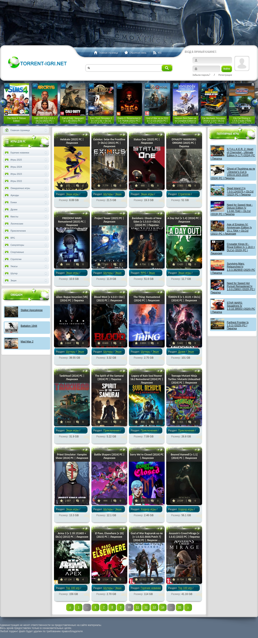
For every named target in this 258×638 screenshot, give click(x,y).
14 (162, 607)
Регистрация (225, 74)
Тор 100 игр (73, 588)
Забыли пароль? (201, 74)
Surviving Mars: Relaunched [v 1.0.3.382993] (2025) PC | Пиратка (233, 268)
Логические (13, 223)
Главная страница (17, 130)
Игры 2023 (13, 174)
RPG (143, 272)
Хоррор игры (148, 509)
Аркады (11, 195)
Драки (181, 351)
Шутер (11, 273)
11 (137, 607)
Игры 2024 (13, 166)
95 (179, 607)
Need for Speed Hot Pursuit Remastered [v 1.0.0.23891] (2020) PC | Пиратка (233, 288)
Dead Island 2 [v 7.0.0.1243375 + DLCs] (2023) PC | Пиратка (240, 191)
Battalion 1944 (29, 325)
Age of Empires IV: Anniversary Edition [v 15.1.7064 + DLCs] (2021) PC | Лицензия (231, 229)
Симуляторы (14, 245)
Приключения (111, 430)
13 (154, 607)
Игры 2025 (13, 159)
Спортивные (14, 252)
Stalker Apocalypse (32, 310)
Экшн (10, 280)
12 (145, 607)
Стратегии (184, 194)
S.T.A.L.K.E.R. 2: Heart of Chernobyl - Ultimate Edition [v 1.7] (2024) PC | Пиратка (233, 154)
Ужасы (11, 266)
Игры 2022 (13, 181)
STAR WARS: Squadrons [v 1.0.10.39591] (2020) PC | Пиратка (233, 307)
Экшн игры (72, 194)
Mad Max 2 (27, 341)
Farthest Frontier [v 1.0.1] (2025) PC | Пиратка (238, 325)
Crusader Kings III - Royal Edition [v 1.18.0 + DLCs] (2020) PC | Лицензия (233, 249)
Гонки (10, 202)
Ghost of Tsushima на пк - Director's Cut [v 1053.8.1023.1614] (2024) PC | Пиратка (233, 173)
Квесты (11, 216)
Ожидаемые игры (17, 188)
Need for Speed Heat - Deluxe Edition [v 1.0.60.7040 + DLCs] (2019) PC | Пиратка (232, 209)
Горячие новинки (151, 588)
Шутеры (108, 194)
